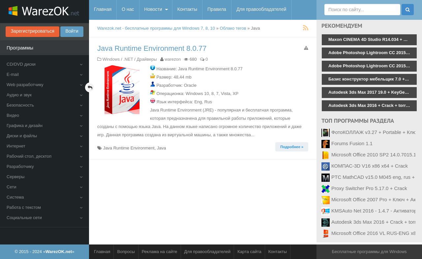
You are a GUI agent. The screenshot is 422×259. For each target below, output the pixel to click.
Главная (102, 9)
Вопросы (126, 251)
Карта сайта (249, 251)
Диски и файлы (44, 135)
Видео (44, 115)
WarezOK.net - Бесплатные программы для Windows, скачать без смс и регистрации (44, 11)
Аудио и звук (44, 94)
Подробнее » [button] (291, 147)
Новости (153, 9)
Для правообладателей (261, 9)
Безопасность (44, 105)
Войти (71, 31)
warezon (173, 59)
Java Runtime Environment (129, 148)
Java (161, 148)
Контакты (187, 9)
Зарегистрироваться (32, 31)
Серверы (44, 176)
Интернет (44, 146)
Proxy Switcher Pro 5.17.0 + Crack (369, 188)
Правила (216, 9)
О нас (128, 9)
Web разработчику (44, 84)
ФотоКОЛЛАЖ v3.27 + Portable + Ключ (375, 132)
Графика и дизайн (44, 125)
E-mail (44, 74)
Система (44, 197)
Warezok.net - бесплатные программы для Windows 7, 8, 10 (156, 28)
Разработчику (44, 166)
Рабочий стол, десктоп (44, 156)
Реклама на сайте (159, 251)
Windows (111, 59)
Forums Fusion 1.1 (352, 143)
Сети (44, 186)
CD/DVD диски (44, 64)
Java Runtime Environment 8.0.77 (151, 48)
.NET (128, 59)
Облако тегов (233, 28)
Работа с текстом (44, 207)
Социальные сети (44, 217)
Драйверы (146, 59)
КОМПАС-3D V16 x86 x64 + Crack (369, 166)
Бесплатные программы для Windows (369, 251)
